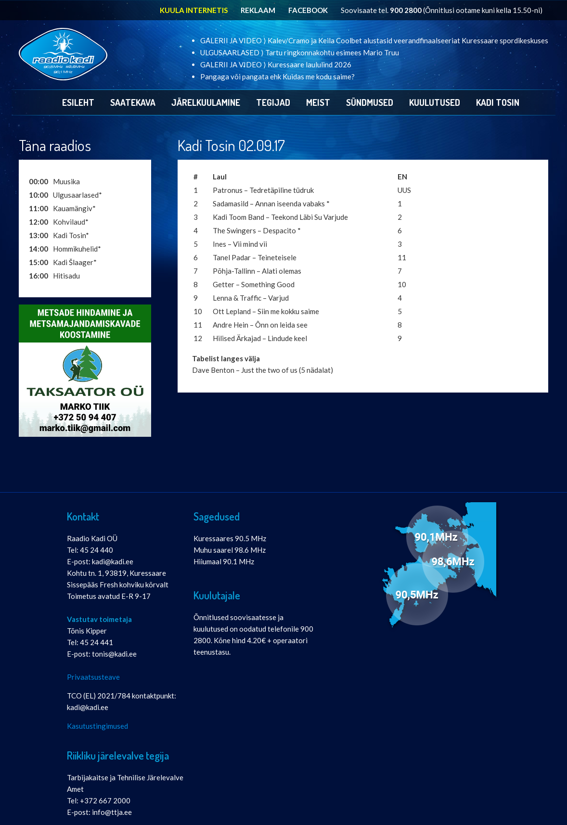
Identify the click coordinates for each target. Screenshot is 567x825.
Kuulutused (434, 102)
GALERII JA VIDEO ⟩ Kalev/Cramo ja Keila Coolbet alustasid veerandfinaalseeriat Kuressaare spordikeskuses (374, 40)
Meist (318, 102)
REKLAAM (258, 10)
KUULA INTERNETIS (194, 10)
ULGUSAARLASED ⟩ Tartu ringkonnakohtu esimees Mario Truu (299, 52)
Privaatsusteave (93, 677)
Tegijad (273, 102)
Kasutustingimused (97, 726)
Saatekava (132, 102)
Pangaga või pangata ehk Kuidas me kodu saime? (277, 76)
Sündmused (369, 102)
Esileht (78, 102)
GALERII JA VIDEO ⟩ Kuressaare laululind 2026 (275, 64)
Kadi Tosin (497, 102)
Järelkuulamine (205, 102)
